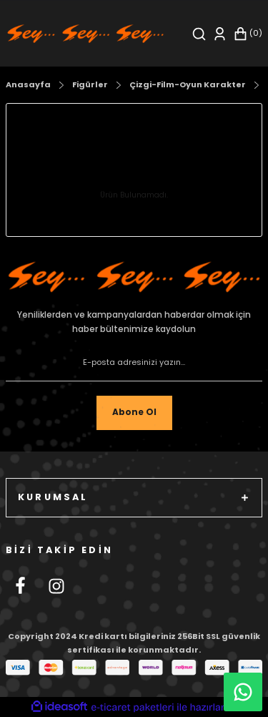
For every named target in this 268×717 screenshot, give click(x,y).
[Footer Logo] (134, 277)
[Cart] (247, 34)
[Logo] (85, 33)
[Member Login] (219, 34)
